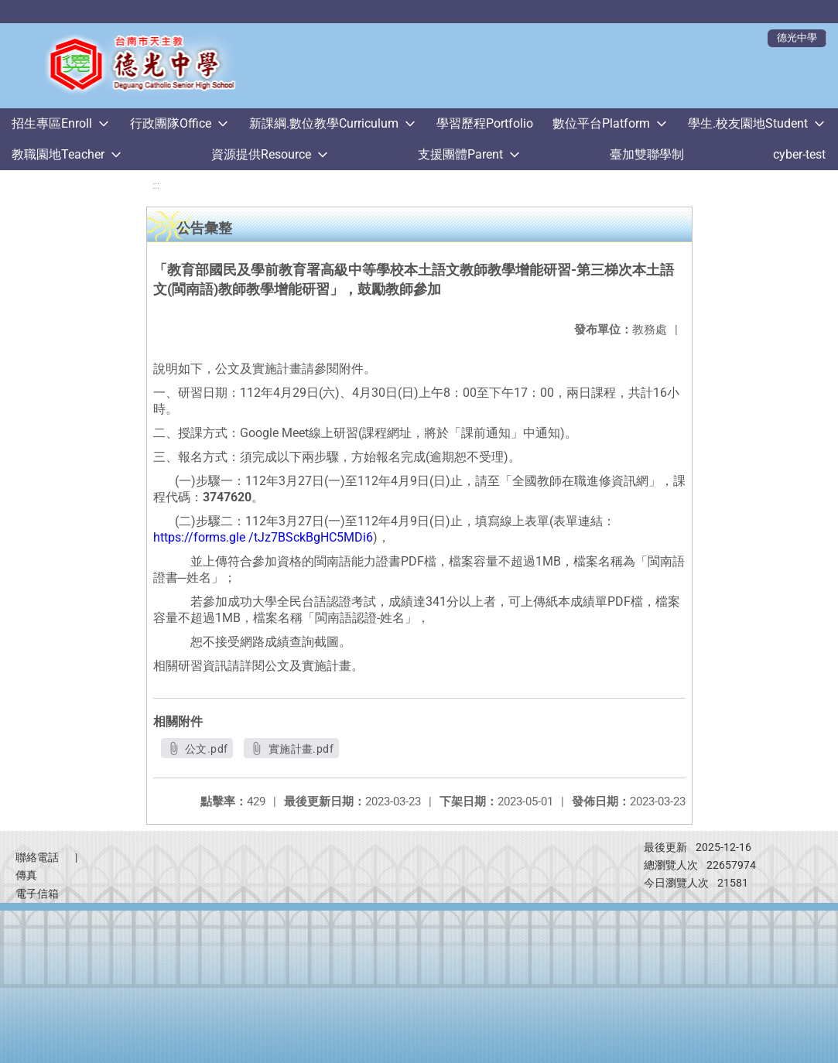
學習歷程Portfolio (484, 123)
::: (155, 185)
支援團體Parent (460, 154)
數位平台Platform (601, 123)
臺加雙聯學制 (647, 154)
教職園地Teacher (58, 154)
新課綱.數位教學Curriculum (323, 123)
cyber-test (799, 154)
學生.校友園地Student (748, 123)
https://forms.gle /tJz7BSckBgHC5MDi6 (263, 537)
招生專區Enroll (52, 123)
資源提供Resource (261, 154)
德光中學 (797, 37)
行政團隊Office (170, 123)
